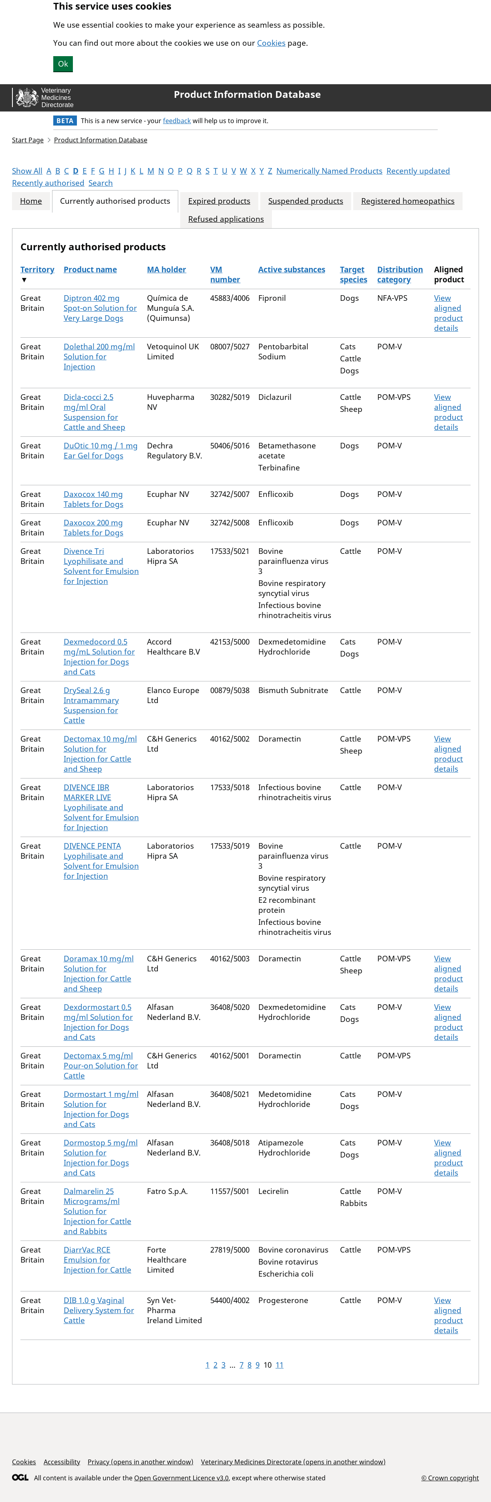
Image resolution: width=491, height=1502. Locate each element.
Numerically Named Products (329, 171)
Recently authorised (48, 183)
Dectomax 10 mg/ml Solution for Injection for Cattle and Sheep (100, 754)
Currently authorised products (115, 201)
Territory (37, 269)
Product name (90, 269)
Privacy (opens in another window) (140, 1461)
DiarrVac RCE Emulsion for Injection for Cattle (97, 1260)
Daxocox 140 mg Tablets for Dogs (93, 499)
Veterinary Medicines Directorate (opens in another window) (293, 1461)
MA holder (166, 269)
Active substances (291, 269)
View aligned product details (448, 313)
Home (31, 201)
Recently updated (418, 171)
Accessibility (62, 1461)
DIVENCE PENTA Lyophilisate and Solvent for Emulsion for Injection (101, 861)
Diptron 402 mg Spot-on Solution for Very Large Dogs (100, 308)
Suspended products (305, 201)
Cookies (271, 43)
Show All (27, 171)
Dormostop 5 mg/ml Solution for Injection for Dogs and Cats (101, 1157)
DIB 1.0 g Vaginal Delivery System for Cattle (99, 1310)
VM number (225, 274)
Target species (353, 274)
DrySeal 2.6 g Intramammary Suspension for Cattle (91, 705)
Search (101, 183)
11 (280, 1365)
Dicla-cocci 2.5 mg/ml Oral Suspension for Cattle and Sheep (94, 412)
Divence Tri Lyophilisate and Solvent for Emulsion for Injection (101, 566)
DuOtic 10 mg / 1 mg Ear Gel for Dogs (101, 450)
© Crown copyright (450, 1478)
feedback (177, 120)
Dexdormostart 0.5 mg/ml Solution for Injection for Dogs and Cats (98, 1022)
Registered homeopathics (408, 201)
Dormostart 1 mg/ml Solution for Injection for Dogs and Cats (101, 1109)
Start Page (28, 140)
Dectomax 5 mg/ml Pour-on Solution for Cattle (101, 1065)
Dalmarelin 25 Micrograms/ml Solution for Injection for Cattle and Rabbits (97, 1211)
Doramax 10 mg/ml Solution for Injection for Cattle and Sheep (99, 973)
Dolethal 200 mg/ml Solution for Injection (99, 356)
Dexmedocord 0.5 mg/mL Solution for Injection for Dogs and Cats (99, 656)
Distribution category (400, 274)
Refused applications (226, 219)
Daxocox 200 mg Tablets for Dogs (93, 527)
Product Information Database (247, 94)
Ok (63, 64)
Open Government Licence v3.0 (181, 1478)
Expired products (219, 201)
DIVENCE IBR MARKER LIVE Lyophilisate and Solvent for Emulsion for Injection (101, 807)
